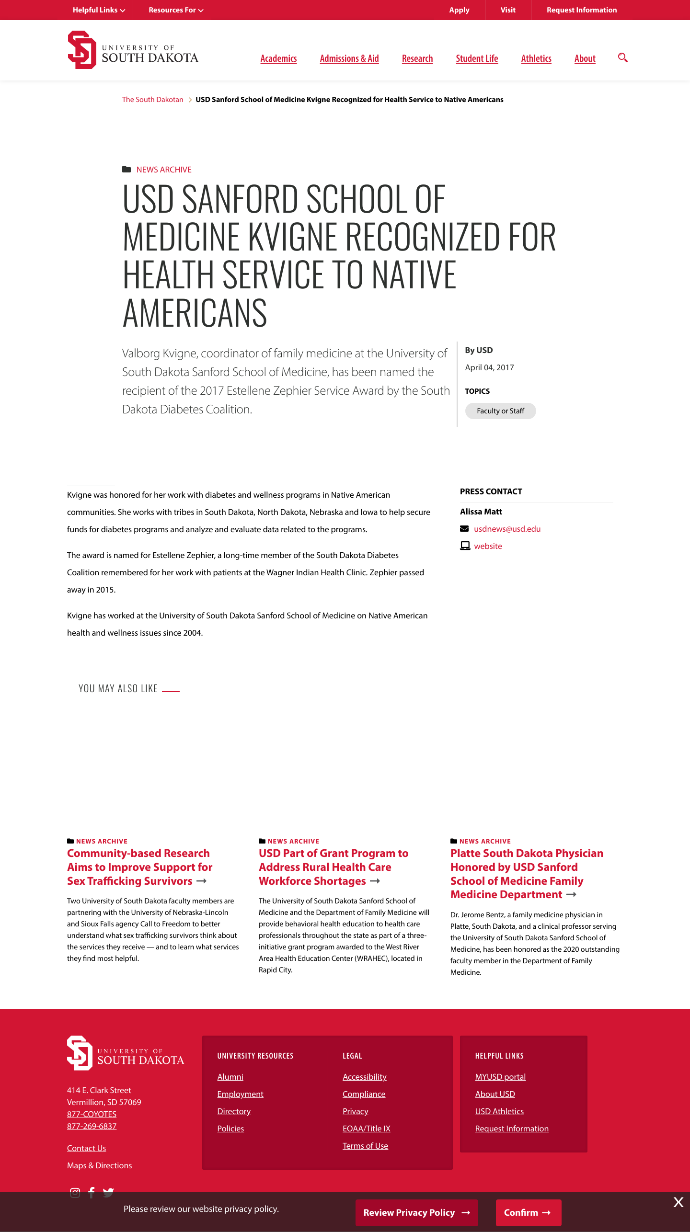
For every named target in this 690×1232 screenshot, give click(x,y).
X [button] (678, 1202)
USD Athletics (499, 1111)
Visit (508, 10)
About (585, 58)
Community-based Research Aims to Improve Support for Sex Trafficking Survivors (140, 867)
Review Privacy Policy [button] (409, 1213)
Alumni (230, 1076)
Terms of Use (365, 1145)
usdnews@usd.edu (507, 528)
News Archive (164, 169)
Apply (459, 10)
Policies (231, 1128)
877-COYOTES (91, 1113)
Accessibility (365, 1076)
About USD (495, 1093)
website (488, 545)
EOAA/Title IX (367, 1128)
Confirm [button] (521, 1213)
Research (417, 58)
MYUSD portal (500, 1076)
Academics (279, 58)
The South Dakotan (153, 99)
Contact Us (86, 1147)
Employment (241, 1093)
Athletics (536, 58)
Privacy (355, 1111)
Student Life (477, 58)
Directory (234, 1111)
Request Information (582, 10)
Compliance (364, 1093)
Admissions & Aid (349, 58)
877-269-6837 (91, 1125)
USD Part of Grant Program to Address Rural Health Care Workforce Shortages (334, 867)
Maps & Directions (99, 1165)
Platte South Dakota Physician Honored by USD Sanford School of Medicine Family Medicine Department (527, 873)
